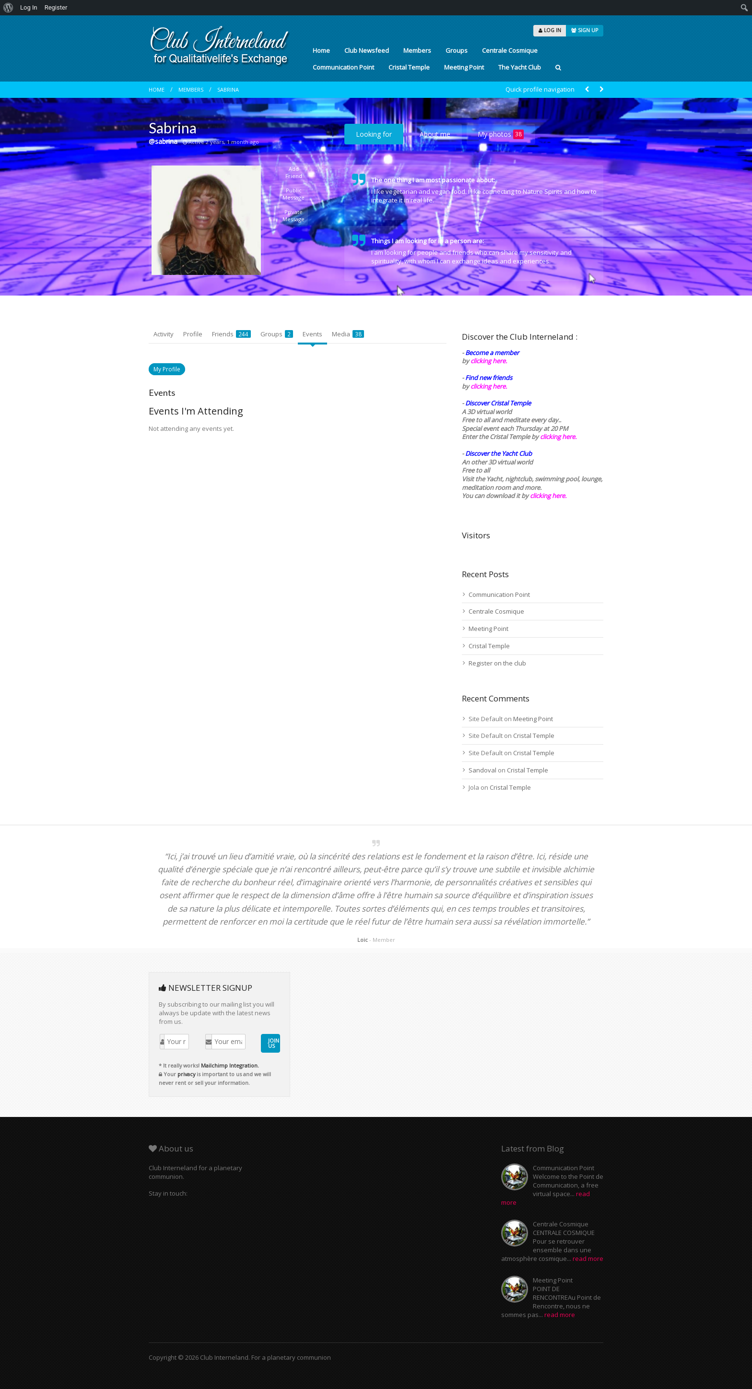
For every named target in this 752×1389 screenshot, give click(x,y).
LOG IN (550, 30)
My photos (501, 134)
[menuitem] (8, 7)
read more (588, 1258)
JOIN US (273, 1043)
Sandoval (482, 770)
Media (348, 334)
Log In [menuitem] (28, 7)
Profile (192, 334)
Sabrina (228, 89)
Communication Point (343, 67)
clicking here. (488, 360)
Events (312, 334)
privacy (186, 1074)
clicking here (547, 495)
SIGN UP (584, 30)
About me (435, 134)
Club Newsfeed (366, 50)
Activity (163, 334)
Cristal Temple (409, 67)
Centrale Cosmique (510, 50)
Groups (457, 50)
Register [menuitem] (56, 7)
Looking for (374, 134)
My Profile (166, 369)
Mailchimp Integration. (230, 1065)
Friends (231, 334)
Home (321, 50)
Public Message (293, 194)
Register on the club (497, 663)
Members (417, 50)
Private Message (293, 215)
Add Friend (293, 172)
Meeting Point (464, 67)
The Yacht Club (519, 67)
